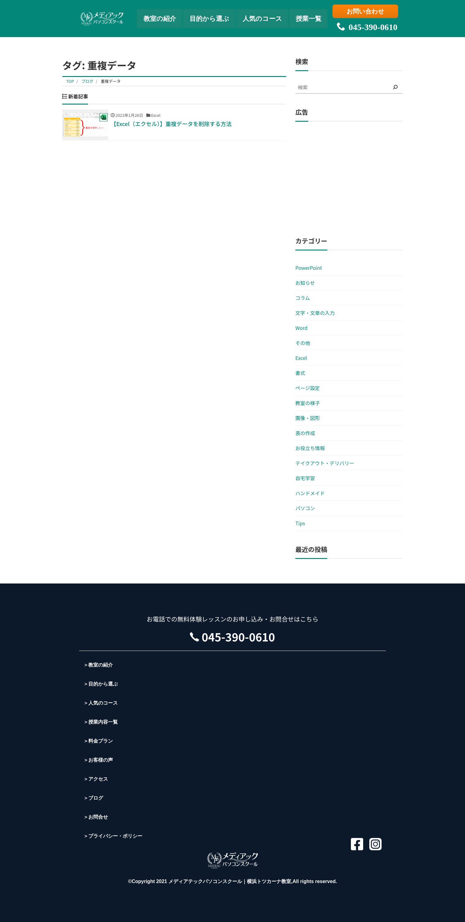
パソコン (305, 508)
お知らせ (305, 282)
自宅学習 (305, 478)
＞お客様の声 (98, 760)
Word (301, 327)
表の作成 (305, 433)
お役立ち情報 (310, 448)
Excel (301, 358)
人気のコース (263, 17)
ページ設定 (307, 388)
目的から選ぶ (208, 17)
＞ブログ (93, 798)
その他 (302, 342)
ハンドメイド (310, 493)
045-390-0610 (366, 24)
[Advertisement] (349, 179)
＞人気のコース (100, 703)
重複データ (111, 81)
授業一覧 (311, 17)
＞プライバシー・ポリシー (112, 836)
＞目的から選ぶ (100, 684)
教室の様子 (307, 403)
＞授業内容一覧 (100, 722)
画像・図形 (307, 418)
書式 (300, 373)
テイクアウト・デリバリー (324, 463)
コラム (302, 297)
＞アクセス (95, 779)
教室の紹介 (157, 17)
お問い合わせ (366, 11)
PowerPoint (308, 267)
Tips (300, 523)
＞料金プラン (98, 741)
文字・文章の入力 (315, 312)
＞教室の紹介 (98, 665)
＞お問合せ (95, 817)
